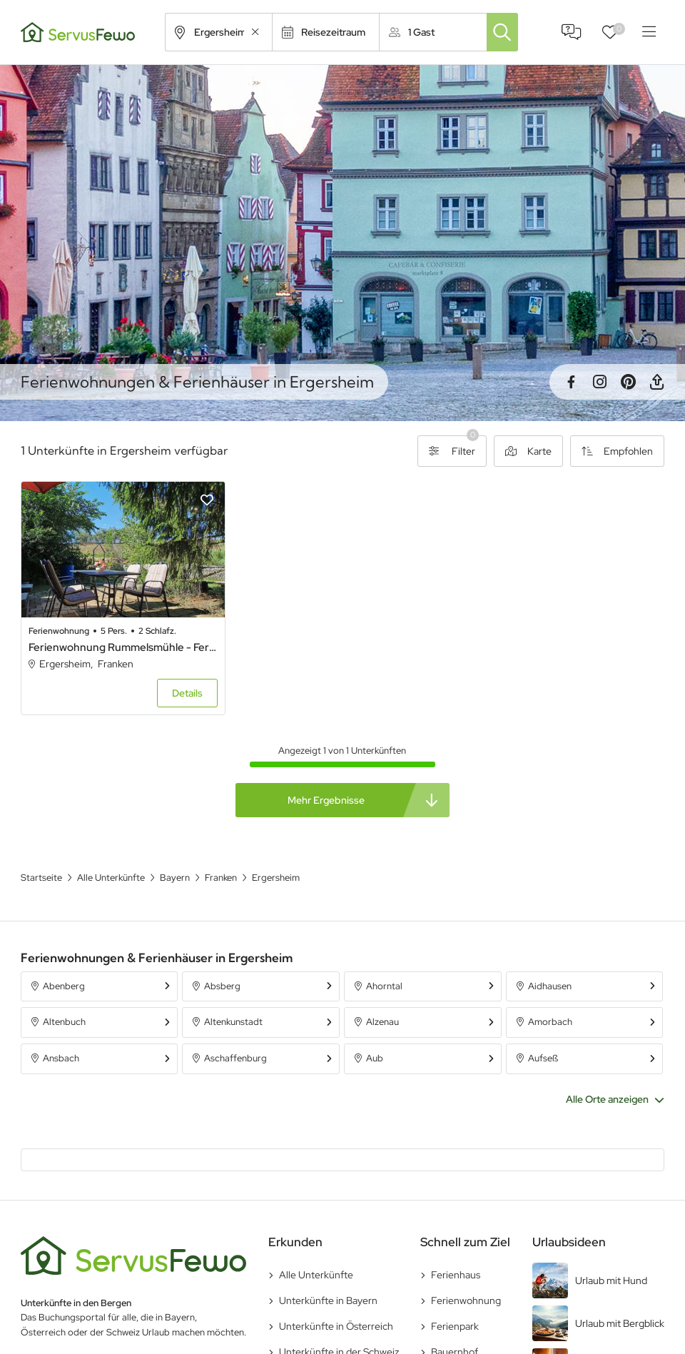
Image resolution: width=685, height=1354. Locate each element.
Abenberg (64, 986)
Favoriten (619, 29)
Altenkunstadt (233, 1022)
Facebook (571, 382)
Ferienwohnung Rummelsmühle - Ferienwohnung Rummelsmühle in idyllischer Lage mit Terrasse (123, 647)
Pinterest (628, 382)
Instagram (599, 382)
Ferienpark (455, 1326)
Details (187, 693)
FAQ (571, 32)
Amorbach (550, 1022)
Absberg (222, 986)
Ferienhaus (455, 1274)
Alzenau (382, 1022)
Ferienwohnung (466, 1300)
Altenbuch (64, 1022)
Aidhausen (550, 986)
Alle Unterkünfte (316, 1274)
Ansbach (61, 1058)
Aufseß (543, 1058)
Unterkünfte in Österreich (336, 1326)
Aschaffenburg (235, 1058)
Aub (374, 1058)
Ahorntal (384, 986)
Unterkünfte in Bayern (328, 1300)
